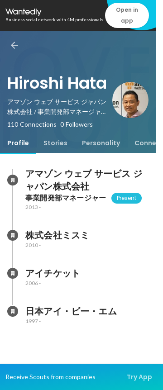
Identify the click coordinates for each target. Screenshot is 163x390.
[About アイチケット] (12, 273)
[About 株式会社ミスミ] (12, 235)
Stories (55, 142)
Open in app (127, 15)
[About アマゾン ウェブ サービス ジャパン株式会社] (12, 180)
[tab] (18, 143)
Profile (18, 142)
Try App (139, 376)
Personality (101, 142)
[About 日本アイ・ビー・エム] (12, 311)
